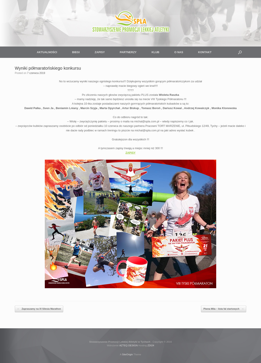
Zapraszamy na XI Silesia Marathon (39, 309)
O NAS (178, 52)
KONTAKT (205, 52)
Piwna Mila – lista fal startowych (223, 309)
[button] (240, 52)
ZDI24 (150, 345)
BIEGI (76, 52)
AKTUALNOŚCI (47, 52)
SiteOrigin (127, 354)
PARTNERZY (128, 52)
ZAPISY (100, 52)
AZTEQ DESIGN (128, 345)
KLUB (155, 52)
